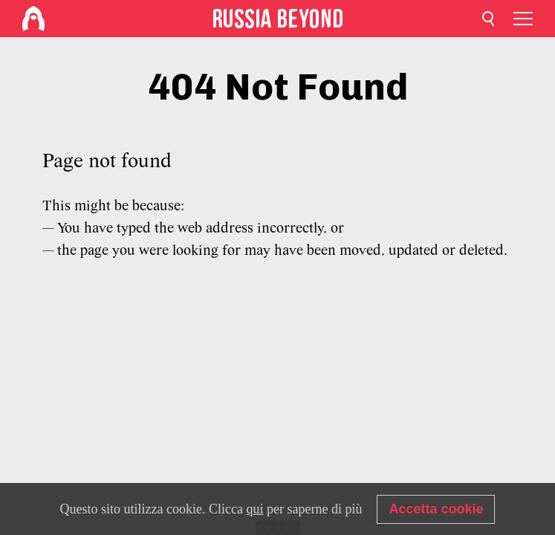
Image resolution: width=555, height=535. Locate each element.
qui (254, 509)
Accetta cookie (436, 509)
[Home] (33, 18)
